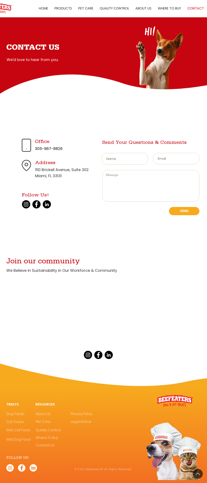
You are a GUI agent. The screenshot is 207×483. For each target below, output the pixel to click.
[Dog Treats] (21, 414)
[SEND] (184, 211)
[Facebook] (36, 204)
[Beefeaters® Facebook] (21, 468)
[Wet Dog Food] (21, 439)
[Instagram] (26, 204)
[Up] (198, 474)
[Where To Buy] (50, 438)
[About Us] (50, 414)
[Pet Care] (50, 422)
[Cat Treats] (21, 422)
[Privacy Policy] (86, 414)
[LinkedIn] (47, 204)
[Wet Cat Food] (21, 430)
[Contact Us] (50, 445)
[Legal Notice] (85, 422)
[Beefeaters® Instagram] (10, 468)
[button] (63, 8)
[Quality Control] (52, 430)
